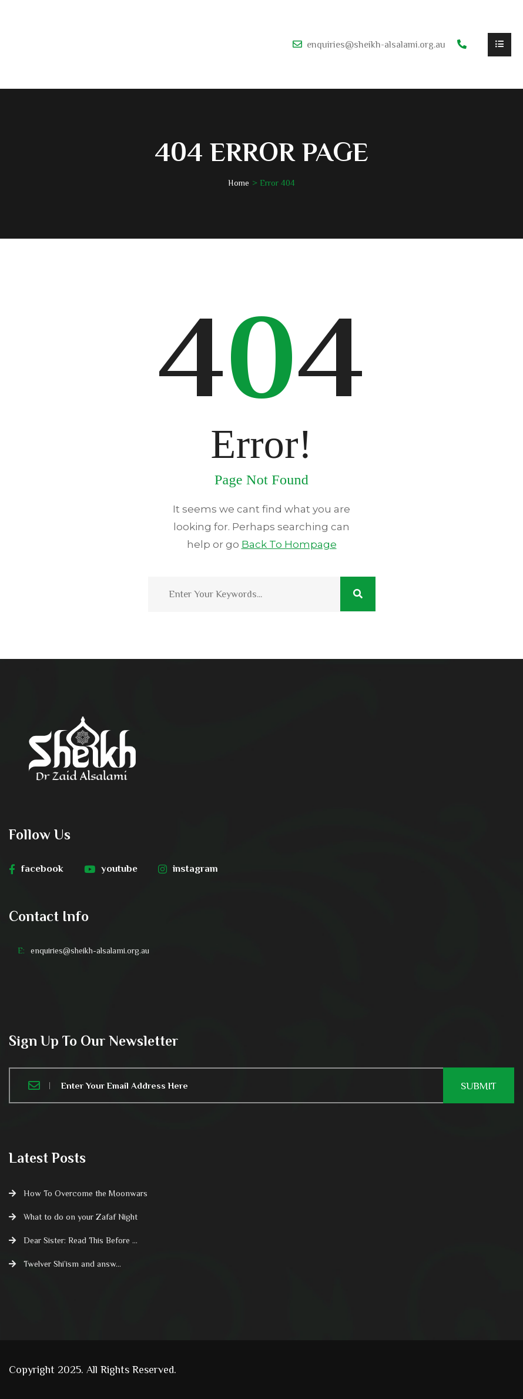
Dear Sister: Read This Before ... (81, 1240)
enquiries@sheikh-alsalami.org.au (376, 44)
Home (238, 183)
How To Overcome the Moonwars (85, 1193)
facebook (36, 869)
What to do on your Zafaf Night (81, 1216)
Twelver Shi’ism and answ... (72, 1264)
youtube (111, 869)
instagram (188, 869)
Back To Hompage (289, 544)
